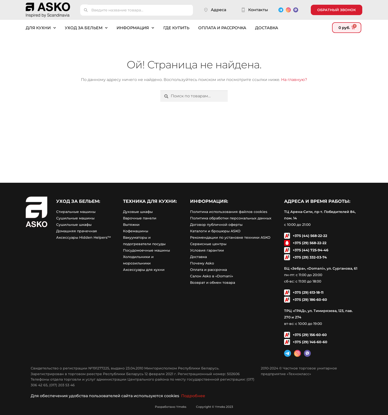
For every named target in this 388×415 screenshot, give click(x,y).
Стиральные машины (76, 211)
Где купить (176, 28)
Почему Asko (202, 263)
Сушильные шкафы (74, 224)
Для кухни (41, 28)
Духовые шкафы (138, 211)
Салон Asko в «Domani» (211, 276)
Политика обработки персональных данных (230, 218)
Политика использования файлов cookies (228, 211)
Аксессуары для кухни (144, 269)
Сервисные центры (208, 244)
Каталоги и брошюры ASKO (215, 231)
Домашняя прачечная (76, 231)
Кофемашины (135, 231)
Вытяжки (131, 224)
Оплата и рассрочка (222, 28)
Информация (135, 28)
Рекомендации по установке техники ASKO (230, 237)
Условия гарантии (207, 250)
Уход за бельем (86, 28)
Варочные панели (139, 218)
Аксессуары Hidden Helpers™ (83, 237)
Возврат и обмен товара (212, 282)
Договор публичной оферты (216, 224)
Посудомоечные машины (146, 250)
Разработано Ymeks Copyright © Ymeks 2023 (194, 407)
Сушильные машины (75, 218)
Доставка (266, 28)
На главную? (294, 79)
